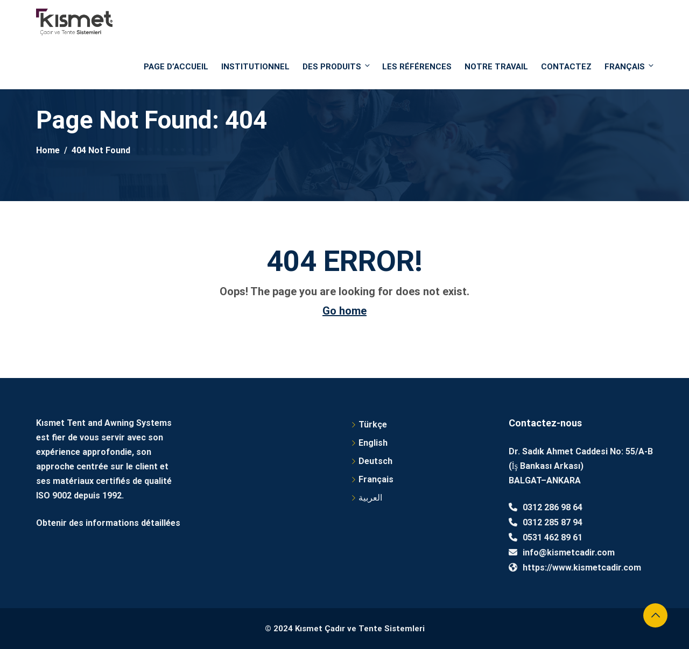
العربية (370, 498)
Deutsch (375, 461)
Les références (417, 67)
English (373, 443)
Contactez (566, 67)
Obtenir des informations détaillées (108, 523)
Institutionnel (255, 67)
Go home (344, 310)
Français (628, 66)
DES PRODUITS (337, 66)
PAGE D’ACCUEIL (176, 67)
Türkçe (372, 424)
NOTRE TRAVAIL (496, 67)
